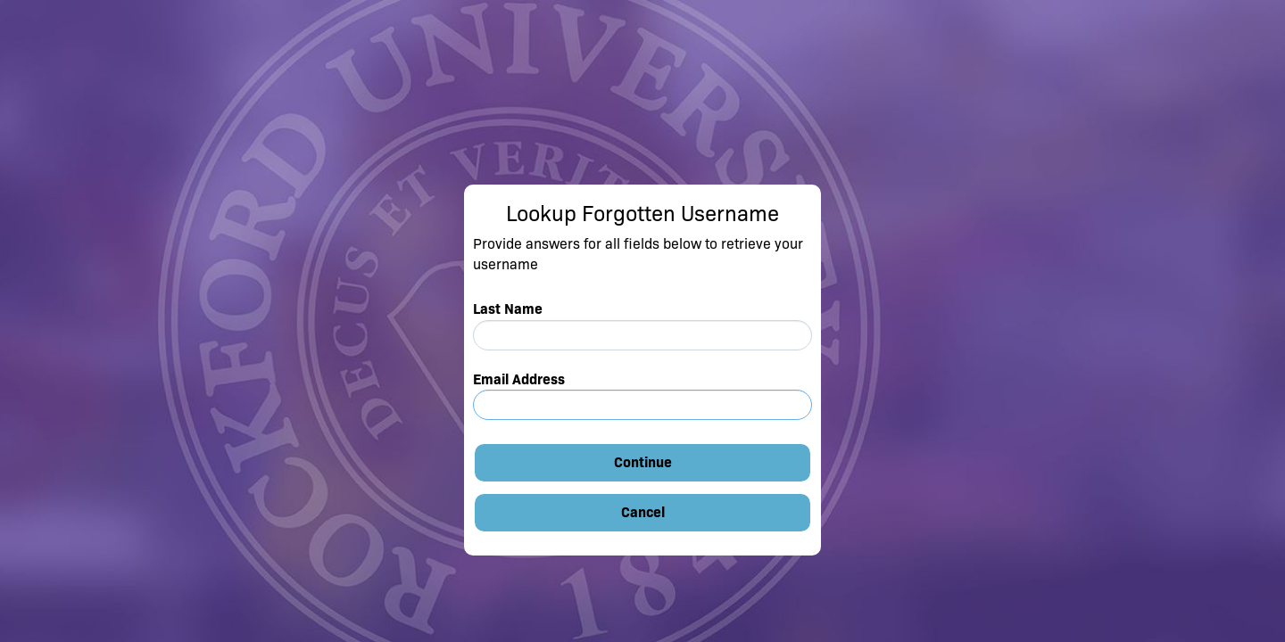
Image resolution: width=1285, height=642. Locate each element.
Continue (643, 462)
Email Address (519, 379)
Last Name (508, 308)
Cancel (643, 512)
